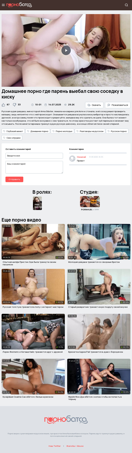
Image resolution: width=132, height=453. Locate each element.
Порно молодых (62, 131)
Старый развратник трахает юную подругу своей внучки (98, 306)
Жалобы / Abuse (74, 446)
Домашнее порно (37, 131)
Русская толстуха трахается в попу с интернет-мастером (33, 306)
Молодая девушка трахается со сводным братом (94, 262)
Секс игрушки (11, 137)
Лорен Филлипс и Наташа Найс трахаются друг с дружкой (33, 351)
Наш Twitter (55, 446)
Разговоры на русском (90, 131)
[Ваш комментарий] (34, 167)
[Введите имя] (34, 156)
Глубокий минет (13, 131)
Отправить (14, 179)
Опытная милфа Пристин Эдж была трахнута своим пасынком (29, 263)
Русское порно (117, 131)
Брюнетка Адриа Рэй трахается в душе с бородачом (95, 351)
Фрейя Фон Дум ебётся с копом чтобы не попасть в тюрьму (95, 398)
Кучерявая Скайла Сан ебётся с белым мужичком (28, 396)
